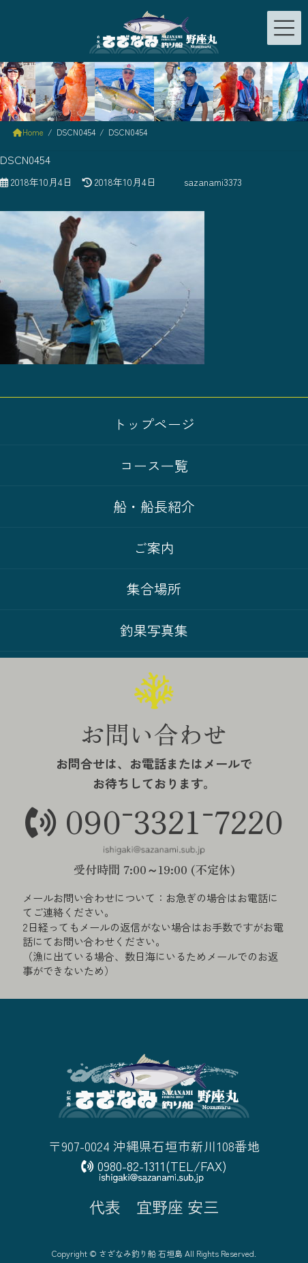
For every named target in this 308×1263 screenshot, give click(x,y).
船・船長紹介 (154, 506)
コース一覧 (154, 465)
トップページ (154, 424)
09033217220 (154, 821)
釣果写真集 (154, 630)
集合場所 (154, 589)
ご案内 (154, 548)
